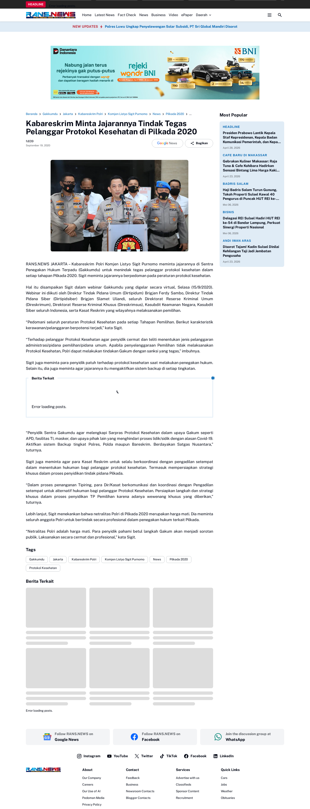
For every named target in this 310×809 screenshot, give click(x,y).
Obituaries (228, 798)
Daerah (204, 15)
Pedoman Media (93, 798)
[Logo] (43, 769)
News (143, 15)
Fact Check (127, 15)
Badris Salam (235, 183)
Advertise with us (187, 778)
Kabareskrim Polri (84, 559)
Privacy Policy (91, 804)
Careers (87, 784)
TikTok (168, 756)
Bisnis (228, 212)
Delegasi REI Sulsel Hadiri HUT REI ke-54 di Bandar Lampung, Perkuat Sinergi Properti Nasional (251, 222)
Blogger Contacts (138, 798)
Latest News (105, 15)
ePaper (187, 15)
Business (158, 15)
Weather (226, 791)
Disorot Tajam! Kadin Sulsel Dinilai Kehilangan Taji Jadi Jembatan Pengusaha (251, 251)
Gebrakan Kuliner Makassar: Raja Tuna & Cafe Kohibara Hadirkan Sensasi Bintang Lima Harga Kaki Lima (250, 166)
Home (86, 15)
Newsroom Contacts (140, 791)
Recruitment (184, 798)
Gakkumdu (36, 559)
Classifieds (183, 784)
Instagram (88, 756)
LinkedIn (223, 756)
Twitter (143, 756)
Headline (231, 126)
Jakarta (58, 559)
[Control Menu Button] (269, 15)
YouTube (117, 756)
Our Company (91, 778)
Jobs (224, 784)
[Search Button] (280, 15)
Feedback (133, 778)
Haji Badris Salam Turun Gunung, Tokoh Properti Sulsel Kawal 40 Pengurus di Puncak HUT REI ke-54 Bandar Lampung (252, 194)
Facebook (195, 756)
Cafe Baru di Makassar (245, 155)
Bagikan (199, 143)
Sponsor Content (187, 791)
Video (173, 15)
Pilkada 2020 (179, 559)
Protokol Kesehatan (43, 568)
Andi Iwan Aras (237, 240)
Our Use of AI (91, 791)
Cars (224, 778)
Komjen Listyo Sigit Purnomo (124, 559)
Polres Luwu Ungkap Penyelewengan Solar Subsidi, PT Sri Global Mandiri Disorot (171, 26)
